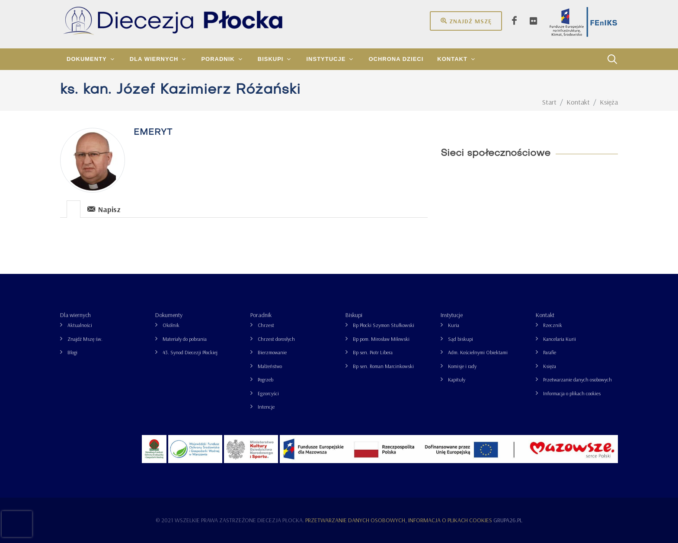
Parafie (549, 352)
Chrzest (266, 325)
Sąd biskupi (460, 339)
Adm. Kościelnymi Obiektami (478, 352)
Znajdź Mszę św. (84, 339)
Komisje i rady (462, 366)
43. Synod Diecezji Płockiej (190, 352)
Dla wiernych (75, 315)
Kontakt (545, 315)
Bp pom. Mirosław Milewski (381, 339)
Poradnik (261, 315)
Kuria (453, 325)
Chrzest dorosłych (276, 339)
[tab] (74, 208)
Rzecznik (552, 325)
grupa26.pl (507, 520)
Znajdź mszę (466, 21)
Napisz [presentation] (104, 208)
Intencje (266, 406)
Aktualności (79, 325)
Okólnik (171, 325)
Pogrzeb (265, 379)
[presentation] (73, 209)
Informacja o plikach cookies (572, 393)
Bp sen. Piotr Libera (373, 352)
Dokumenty (168, 315)
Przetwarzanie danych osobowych (577, 379)
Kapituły (456, 379)
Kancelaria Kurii (559, 339)
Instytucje (452, 315)
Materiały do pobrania (185, 339)
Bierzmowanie (272, 352)
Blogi (72, 352)
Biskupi (353, 315)
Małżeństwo (270, 366)
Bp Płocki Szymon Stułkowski (383, 325)
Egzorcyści (268, 393)
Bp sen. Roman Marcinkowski (383, 366)
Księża (549, 366)
